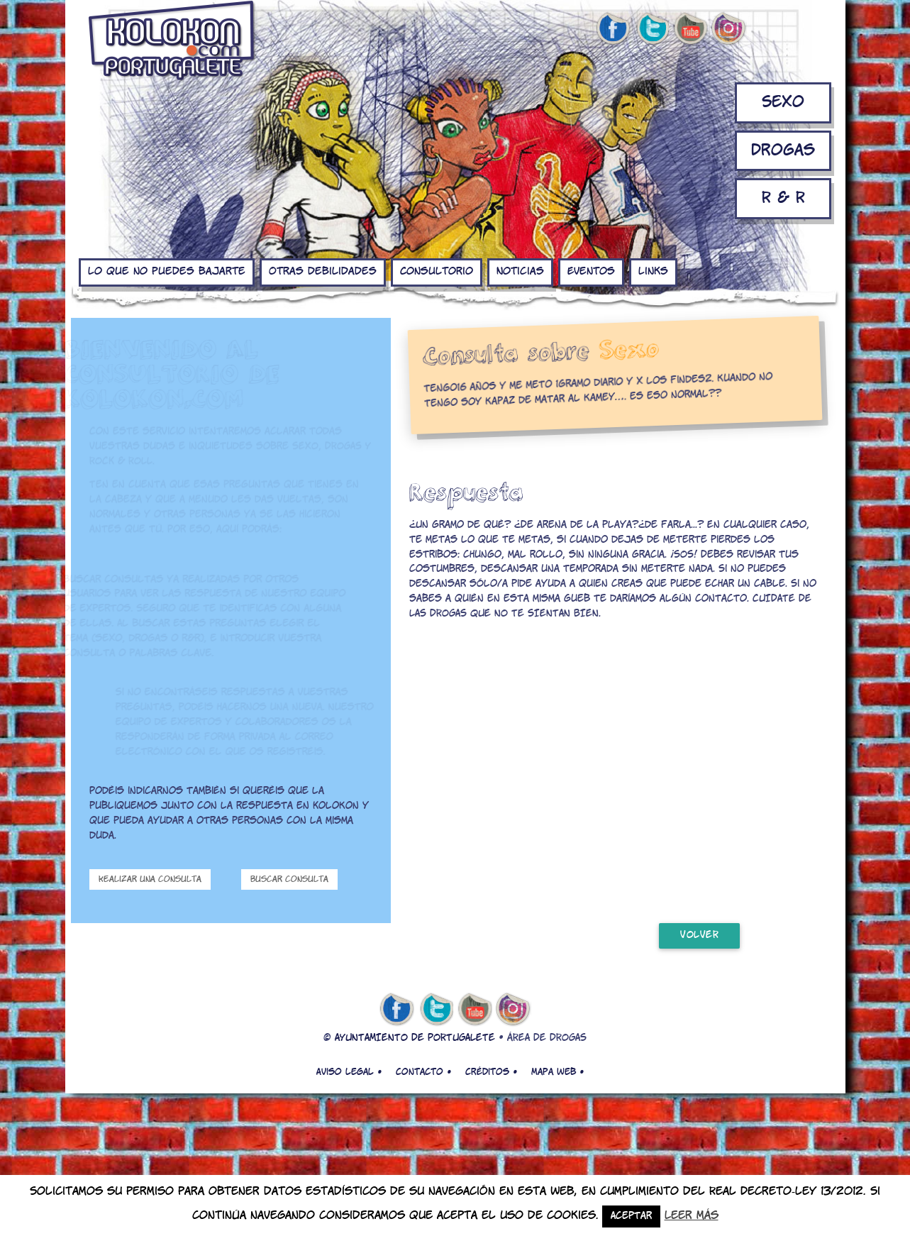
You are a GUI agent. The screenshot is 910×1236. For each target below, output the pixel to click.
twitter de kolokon (652, 29)
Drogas (783, 150)
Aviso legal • (349, 1072)
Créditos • (491, 1072)
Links (653, 272)
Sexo (783, 102)
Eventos (591, 272)
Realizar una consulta (150, 879)
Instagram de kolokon (729, 29)
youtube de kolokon (690, 29)
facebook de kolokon (613, 29)
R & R (783, 198)
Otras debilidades (323, 272)
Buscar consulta (289, 879)
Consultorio (436, 272)
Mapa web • (557, 1072)
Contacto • (423, 1072)
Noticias (520, 272)
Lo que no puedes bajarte (166, 272)
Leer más (691, 1215)
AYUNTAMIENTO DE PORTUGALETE (415, 1038)
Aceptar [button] (631, 1216)
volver (699, 935)
